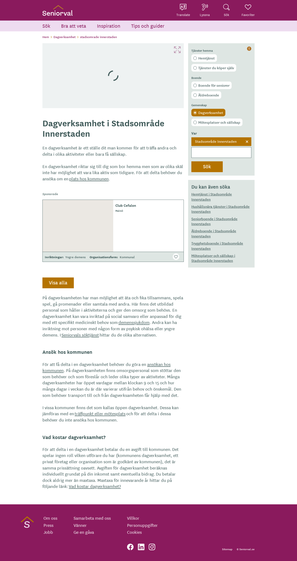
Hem (45, 37)
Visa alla (58, 282)
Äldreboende (208, 95)
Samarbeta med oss (92, 518)
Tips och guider (148, 25)
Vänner (80, 525)
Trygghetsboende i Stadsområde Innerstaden (217, 245)
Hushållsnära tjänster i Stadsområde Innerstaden (220, 209)
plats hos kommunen (89, 178)
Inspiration (108, 25)
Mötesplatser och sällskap (219, 122)
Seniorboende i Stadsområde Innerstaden (214, 221)
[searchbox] (221, 152)
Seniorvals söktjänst (80, 335)
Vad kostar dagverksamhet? (95, 486)
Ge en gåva (84, 532)
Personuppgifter (142, 525)
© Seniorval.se (246, 549)
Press (48, 525)
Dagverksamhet (64, 37)
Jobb (48, 532)
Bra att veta (73, 25)
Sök (46, 25)
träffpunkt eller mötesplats (100, 413)
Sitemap (227, 549)
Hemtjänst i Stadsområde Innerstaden (211, 196)
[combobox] (221, 147)
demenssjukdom (134, 322)
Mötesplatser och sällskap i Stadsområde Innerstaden (213, 258)
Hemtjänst (206, 58)
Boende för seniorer (213, 85)
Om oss (50, 518)
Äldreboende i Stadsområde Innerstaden (213, 233)
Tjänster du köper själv (216, 67)
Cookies (134, 532)
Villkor (133, 518)
